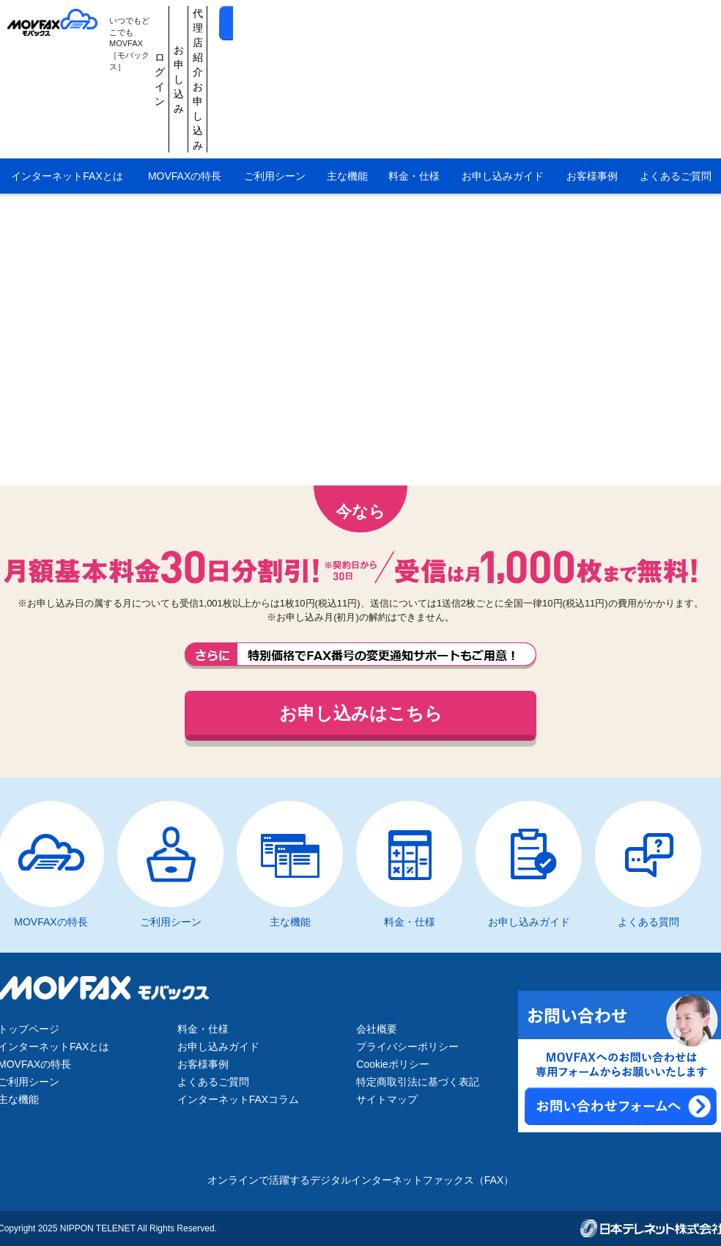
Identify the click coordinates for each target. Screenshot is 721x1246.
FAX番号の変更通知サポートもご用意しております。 (360, 655)
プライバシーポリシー (407, 1046)
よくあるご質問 (213, 1082)
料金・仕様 (414, 64)
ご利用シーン (275, 64)
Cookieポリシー (392, 1064)
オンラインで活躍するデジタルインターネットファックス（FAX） (360, 1180)
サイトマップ (387, 1099)
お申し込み (430, 23)
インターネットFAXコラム (238, 1099)
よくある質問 (648, 922)
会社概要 (376, 1029)
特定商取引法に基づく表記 (417, 1082)
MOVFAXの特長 (184, 64)
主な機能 (347, 64)
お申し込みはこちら (361, 713)
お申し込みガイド (503, 64)
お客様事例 (592, 64)
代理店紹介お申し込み (500, 23)
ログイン (361, 23)
